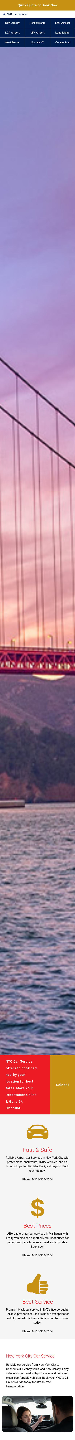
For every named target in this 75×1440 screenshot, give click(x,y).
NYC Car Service (17, 14)
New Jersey (12, 22)
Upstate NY (37, 42)
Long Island (62, 32)
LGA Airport (12, 32)
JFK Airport (37, 32)
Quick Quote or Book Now (37, 5)
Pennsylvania (37, 22)
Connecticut (62, 42)
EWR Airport (62, 22)
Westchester (12, 42)
